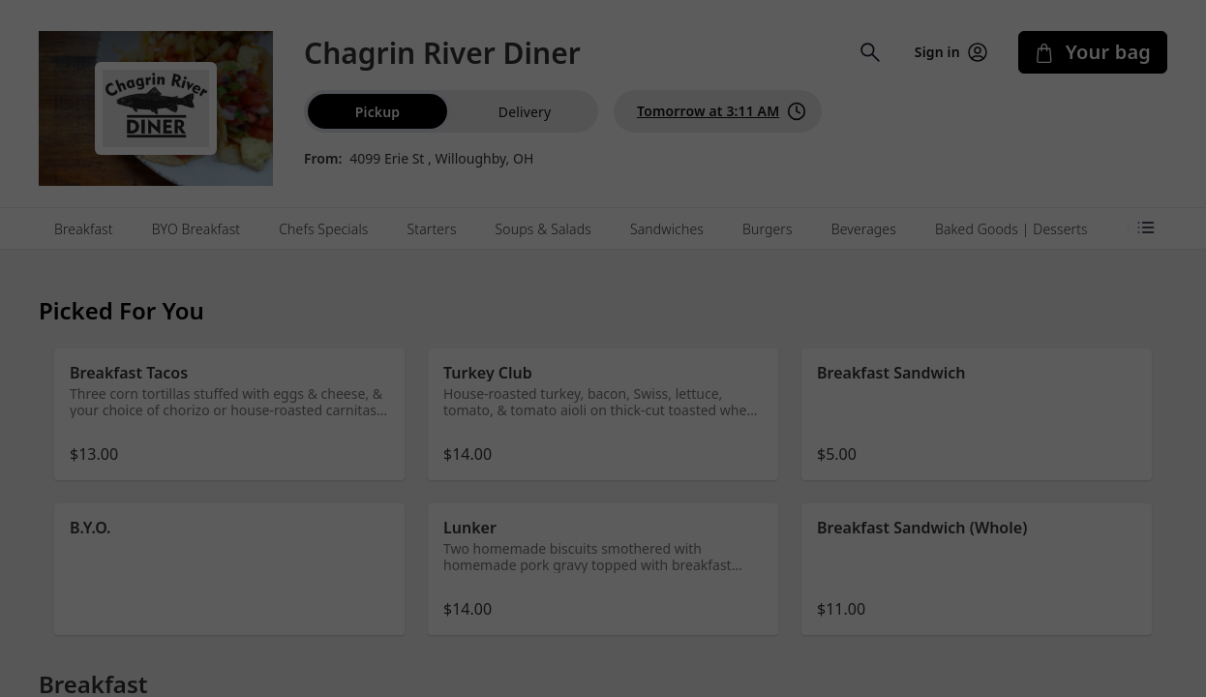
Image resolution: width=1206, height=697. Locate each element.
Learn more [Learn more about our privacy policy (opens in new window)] (633, 189)
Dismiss (603, 247)
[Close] (792, 85)
